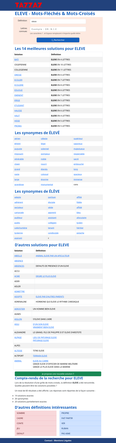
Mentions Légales (62, 440)
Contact (48, 440)
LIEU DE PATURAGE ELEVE (45, 337)
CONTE (20, 423)
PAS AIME (65, 433)
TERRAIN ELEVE (40, 355)
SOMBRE (21, 413)
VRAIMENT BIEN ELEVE (43, 327)
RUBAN (64, 428)
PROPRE (65, 413)
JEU (18, 428)
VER (63, 423)
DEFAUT (20, 433)
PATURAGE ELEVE (41, 340)
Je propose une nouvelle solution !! (58, 373)
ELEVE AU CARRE (40, 361)
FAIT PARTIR (67, 418)
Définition (22, 20)
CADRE (20, 418)
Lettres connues (23, 30)
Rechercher (57, 40)
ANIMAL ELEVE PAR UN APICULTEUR (52, 255)
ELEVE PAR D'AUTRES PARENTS (50, 296)
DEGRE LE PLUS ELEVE (46, 276)
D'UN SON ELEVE (41, 324)
